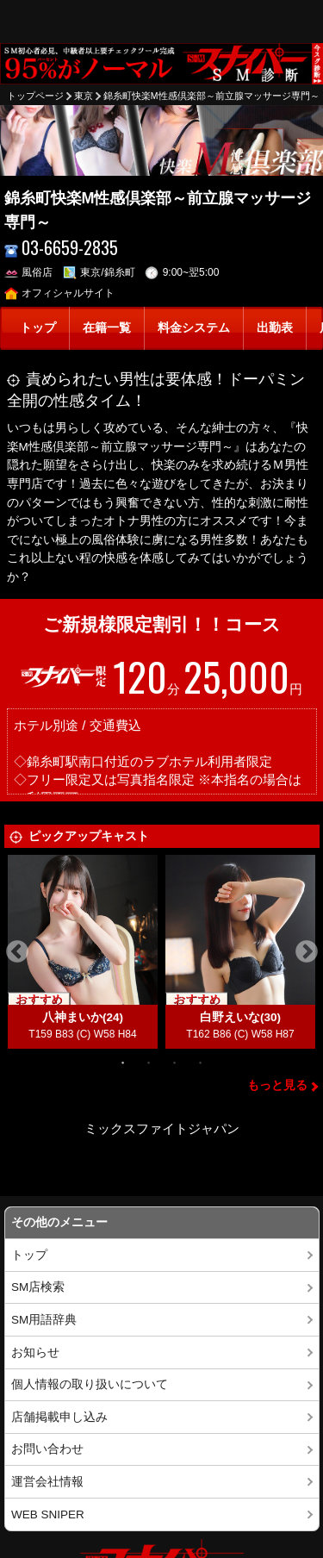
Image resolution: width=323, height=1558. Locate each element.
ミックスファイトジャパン (161, 1128)
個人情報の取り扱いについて (89, 1384)
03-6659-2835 (61, 247)
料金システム (194, 327)
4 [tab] (200, 1061)
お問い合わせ (47, 1449)
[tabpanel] (83, 952)
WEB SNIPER (47, 1514)
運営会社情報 (47, 1481)
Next (307, 952)
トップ (38, 327)
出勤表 (275, 327)
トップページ (35, 95)
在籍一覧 (107, 327)
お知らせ (35, 1352)
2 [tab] (149, 1061)
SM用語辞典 (44, 1319)
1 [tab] (123, 1061)
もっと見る (277, 1085)
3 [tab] (174, 1061)
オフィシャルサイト (59, 293)
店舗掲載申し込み (59, 1417)
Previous (17, 952)
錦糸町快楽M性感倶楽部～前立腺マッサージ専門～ (211, 95)
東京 (83, 95)
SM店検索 (38, 1287)
